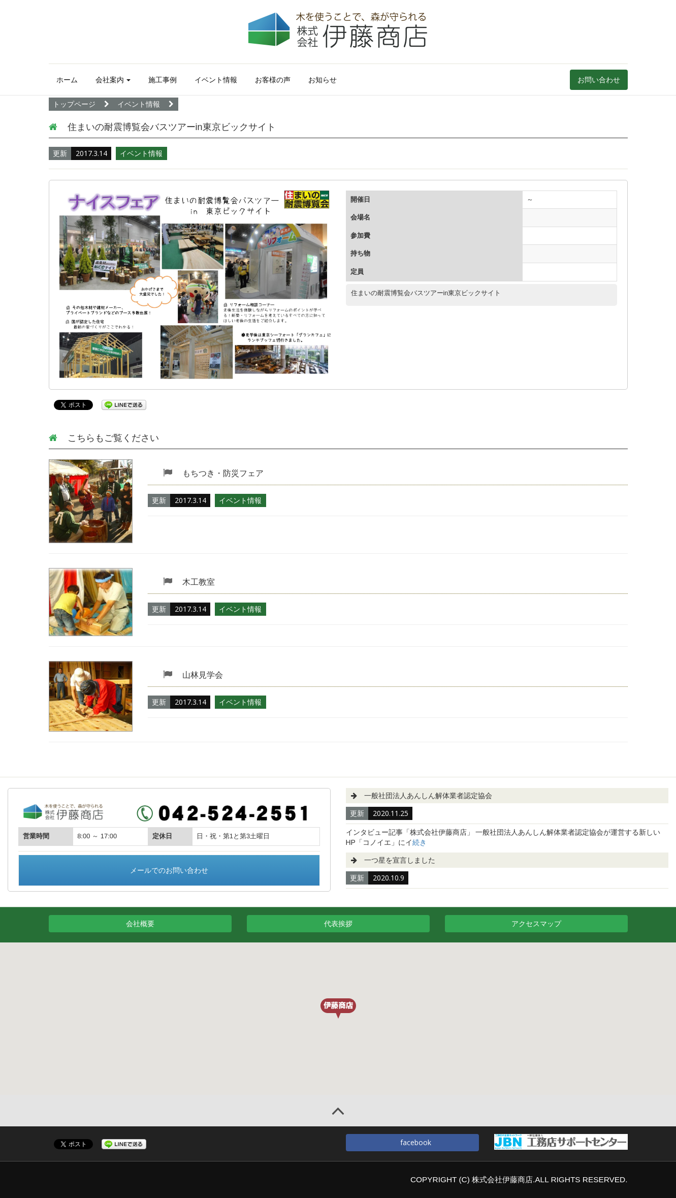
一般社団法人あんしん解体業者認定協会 (428, 796)
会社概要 (140, 923)
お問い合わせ (598, 80)
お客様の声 (273, 80)
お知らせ (322, 80)
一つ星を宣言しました (399, 860)
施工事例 (162, 80)
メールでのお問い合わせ (169, 870)
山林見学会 (202, 675)
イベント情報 (216, 80)
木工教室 (198, 582)
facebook (412, 1142)
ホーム (67, 80)
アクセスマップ (536, 923)
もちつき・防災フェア (223, 473)
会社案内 (113, 80)
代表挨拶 (338, 923)
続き (419, 842)
